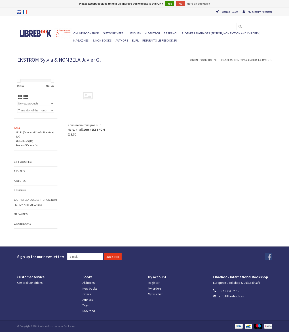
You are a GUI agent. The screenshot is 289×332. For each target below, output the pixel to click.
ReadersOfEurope (27, 145)
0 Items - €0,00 (227, 11)
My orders (155, 288)
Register (154, 283)
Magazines (81, 40)
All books (88, 283)
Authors (122, 40)
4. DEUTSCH (152, 33)
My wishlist (155, 294)
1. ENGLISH (134, 33)
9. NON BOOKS (102, 40)
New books (89, 288)
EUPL (135, 40)
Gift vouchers (113, 33)
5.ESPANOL (171, 33)
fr (25, 12)
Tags (85, 305)
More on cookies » (198, 3)
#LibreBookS (24, 141)
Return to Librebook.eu (159, 40)
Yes (169, 3)
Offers (86, 294)
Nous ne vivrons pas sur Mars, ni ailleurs (86, 127)
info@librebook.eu (231, 296)
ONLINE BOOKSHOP (86, 33)
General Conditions (30, 283)
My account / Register (257, 11)
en (19, 12)
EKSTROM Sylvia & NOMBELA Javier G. (250, 60)
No (180, 3)
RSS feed (88, 311)
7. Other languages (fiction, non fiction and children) (221, 33)
